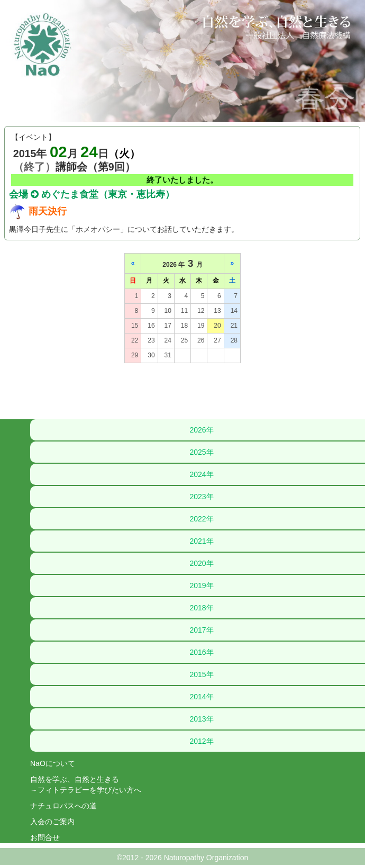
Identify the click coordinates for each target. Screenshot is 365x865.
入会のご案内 (52, 821)
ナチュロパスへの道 (63, 805)
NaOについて (52, 763)
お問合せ (45, 837)
